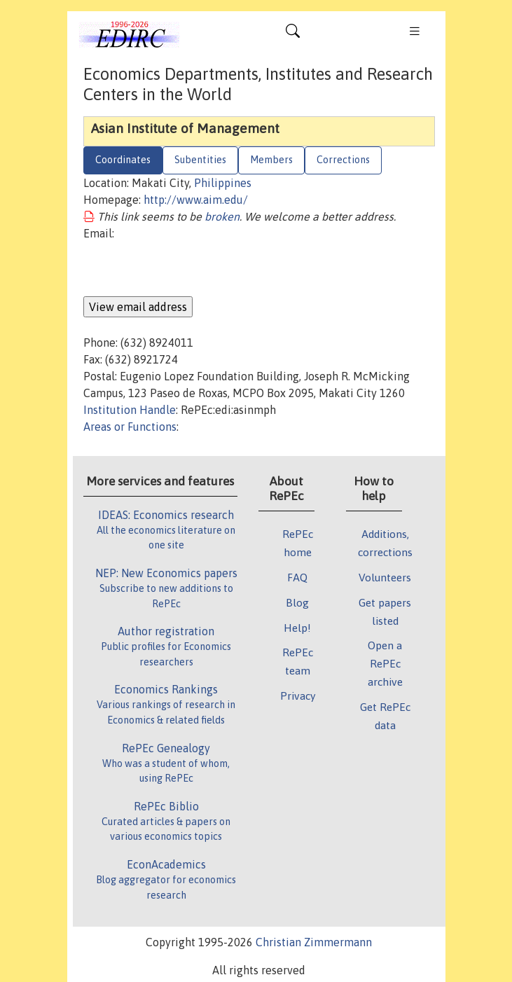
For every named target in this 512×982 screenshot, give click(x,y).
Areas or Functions (130, 426)
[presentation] (189, 269)
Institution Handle (129, 409)
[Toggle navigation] (292, 34)
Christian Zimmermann (314, 942)
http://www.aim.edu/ (196, 199)
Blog (297, 602)
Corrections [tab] (343, 159)
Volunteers (385, 577)
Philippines (222, 183)
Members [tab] (271, 159)
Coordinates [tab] (123, 159)
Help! (297, 627)
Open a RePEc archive (385, 663)
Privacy (297, 695)
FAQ (297, 577)
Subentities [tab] (200, 159)
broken (222, 216)
